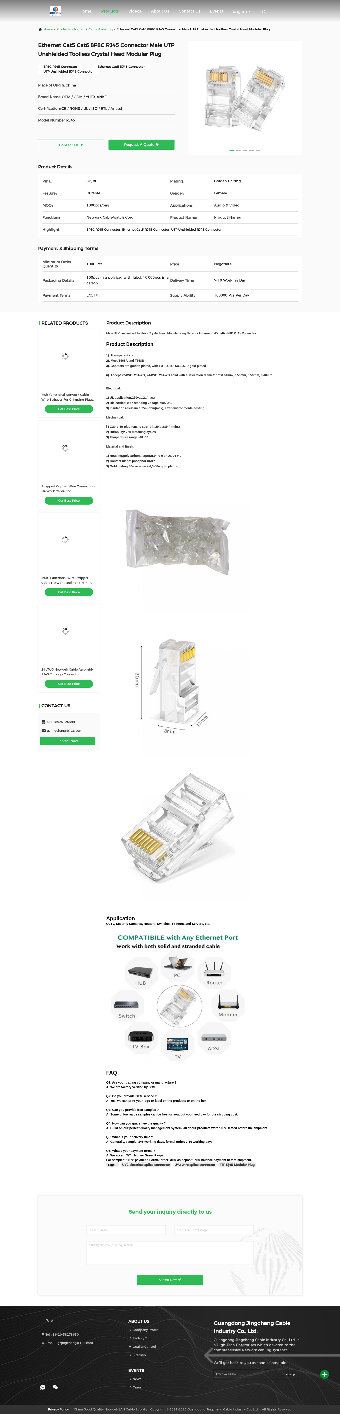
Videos (134, 11)
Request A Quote (141, 145)
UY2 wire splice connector (195, 1165)
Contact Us (189, 11)
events (216, 11)
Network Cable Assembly (93, 29)
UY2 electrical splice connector (146, 1165)
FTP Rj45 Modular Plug (237, 1165)
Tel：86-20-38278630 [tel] (60, 1335)
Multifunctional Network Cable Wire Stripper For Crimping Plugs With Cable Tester (67, 399)
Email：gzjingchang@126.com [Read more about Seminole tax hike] (67, 1343)
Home (85, 11)
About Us (160, 11)
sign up (288, 1374)
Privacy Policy (58, 1409)
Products (110, 11)
